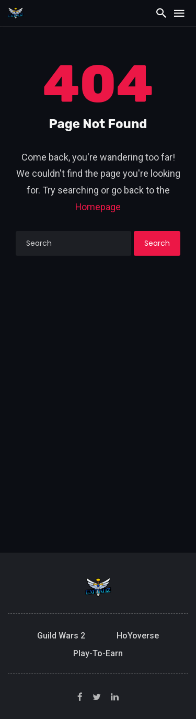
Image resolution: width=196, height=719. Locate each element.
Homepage (98, 206)
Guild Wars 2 (61, 636)
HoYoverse (138, 636)
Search (157, 243)
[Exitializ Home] (16, 12)
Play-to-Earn (98, 653)
